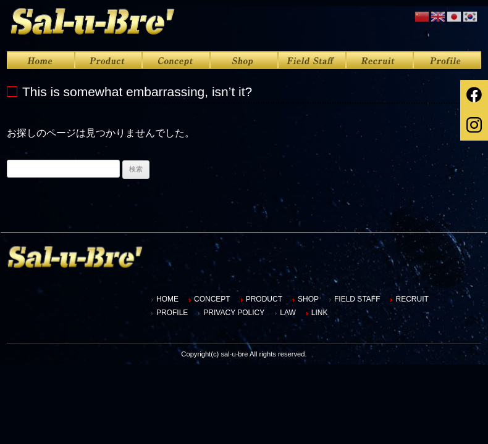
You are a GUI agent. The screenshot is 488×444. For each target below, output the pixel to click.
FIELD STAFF (357, 299)
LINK (319, 312)
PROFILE (172, 312)
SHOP (308, 299)
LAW (288, 312)
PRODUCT (264, 299)
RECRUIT (411, 299)
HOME (167, 299)
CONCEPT (212, 299)
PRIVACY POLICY (233, 312)
